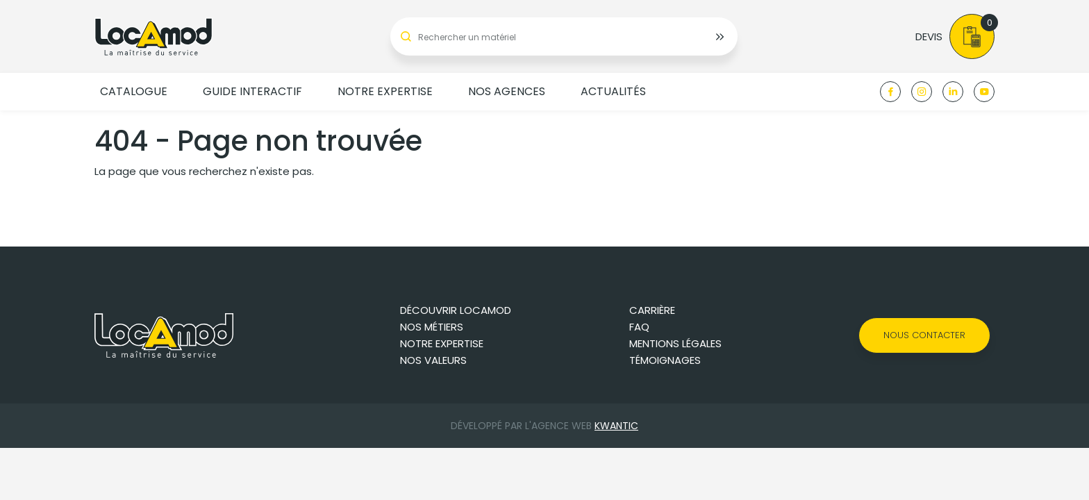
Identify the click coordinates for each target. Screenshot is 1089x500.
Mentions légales (675, 343)
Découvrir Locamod (455, 310)
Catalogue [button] (133, 91)
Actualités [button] (613, 91)
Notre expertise (441, 343)
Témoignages (665, 360)
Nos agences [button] (506, 91)
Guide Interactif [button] (252, 91)
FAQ (639, 326)
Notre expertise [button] (385, 91)
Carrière (652, 310)
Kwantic (616, 426)
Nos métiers (431, 326)
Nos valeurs (433, 360)
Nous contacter (924, 335)
